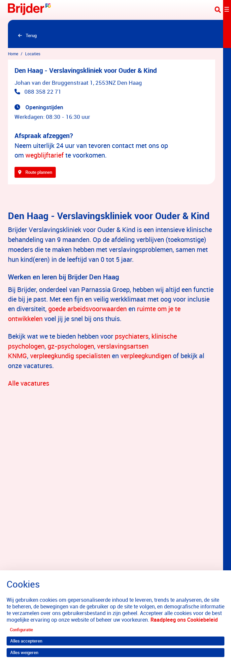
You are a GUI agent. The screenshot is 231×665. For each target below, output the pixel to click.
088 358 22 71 (42, 91)
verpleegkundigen (145, 355)
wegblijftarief (44, 155)
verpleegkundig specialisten (70, 355)
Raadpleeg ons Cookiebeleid (184, 619)
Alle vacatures (28, 383)
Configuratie (21, 630)
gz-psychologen (71, 346)
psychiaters (131, 336)
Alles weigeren (24, 652)
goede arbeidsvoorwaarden (87, 308)
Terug (31, 35)
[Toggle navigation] (222, 10)
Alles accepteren (26, 641)
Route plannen (35, 172)
